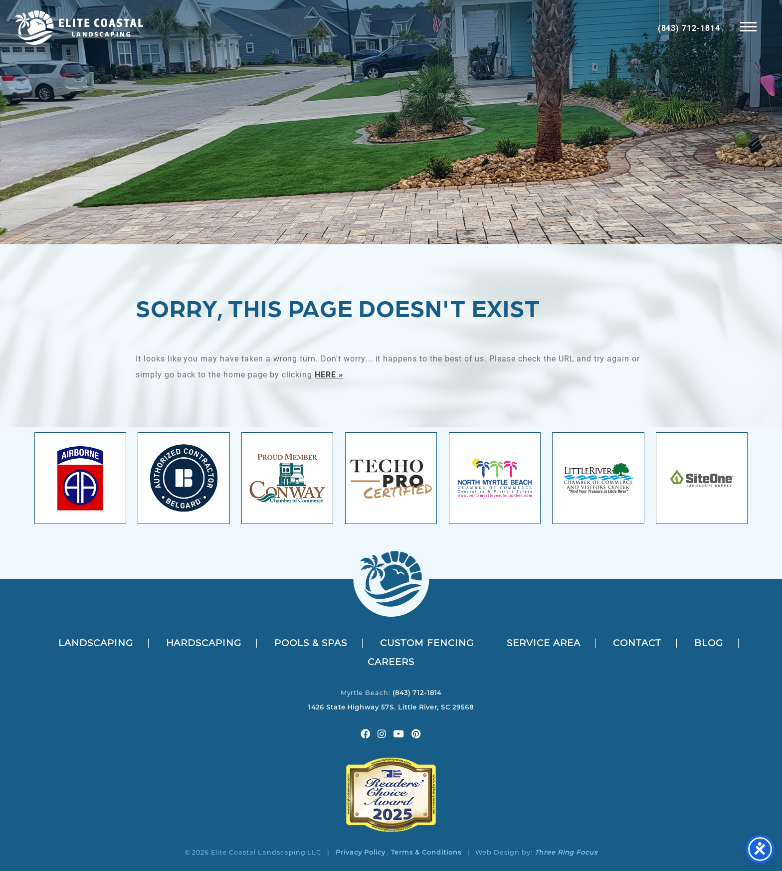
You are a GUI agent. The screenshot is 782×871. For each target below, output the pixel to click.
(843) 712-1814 (689, 27)
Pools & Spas (310, 643)
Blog (708, 643)
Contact (637, 643)
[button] (748, 26)
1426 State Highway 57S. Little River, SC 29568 (391, 707)
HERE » (329, 374)
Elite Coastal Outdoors (79, 27)
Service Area (544, 643)
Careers (391, 662)
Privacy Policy (360, 852)
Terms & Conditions (426, 852)
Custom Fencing (427, 643)
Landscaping (95, 643)
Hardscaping (204, 643)
